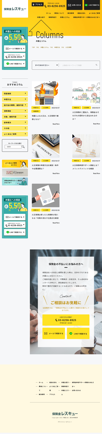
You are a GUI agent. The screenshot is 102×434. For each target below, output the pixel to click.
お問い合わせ (76, 392)
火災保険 (45, 107)
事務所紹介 (65, 388)
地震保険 (35, 111)
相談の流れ (53, 384)
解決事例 (42, 396)
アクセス (52, 396)
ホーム (41, 384)
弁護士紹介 (65, 384)
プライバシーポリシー (65, 423)
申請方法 (35, 107)
